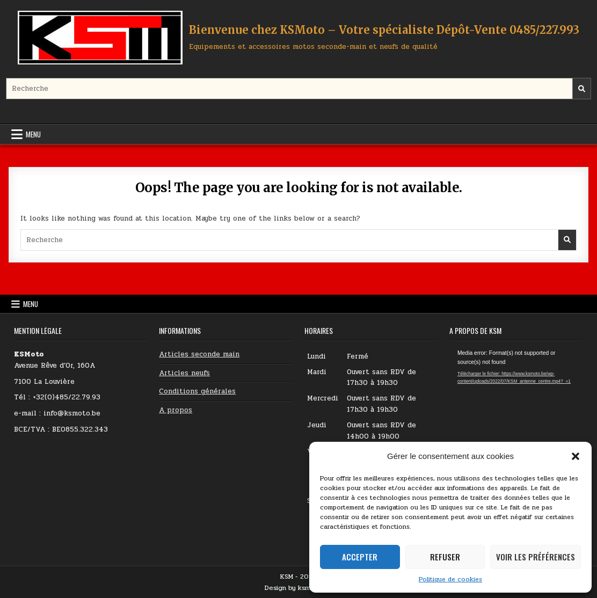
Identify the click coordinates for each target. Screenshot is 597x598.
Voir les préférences (535, 557)
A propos (175, 410)
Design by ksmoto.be (298, 587)
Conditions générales (197, 391)
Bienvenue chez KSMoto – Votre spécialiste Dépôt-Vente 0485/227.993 (384, 30)
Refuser (445, 557)
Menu (33, 134)
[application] (516, 386)
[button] (575, 456)
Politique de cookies (450, 579)
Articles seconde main (199, 354)
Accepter (359, 557)
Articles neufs (184, 373)
